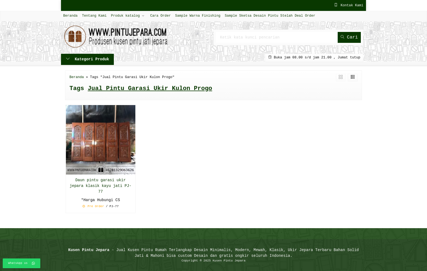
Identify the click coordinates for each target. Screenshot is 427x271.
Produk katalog (125, 15)
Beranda (70, 15)
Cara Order (160, 15)
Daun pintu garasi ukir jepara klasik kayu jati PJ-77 (101, 186)
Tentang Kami (94, 15)
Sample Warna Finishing (197, 15)
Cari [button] (349, 37)
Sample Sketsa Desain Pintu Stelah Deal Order (270, 15)
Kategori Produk (87, 59)
